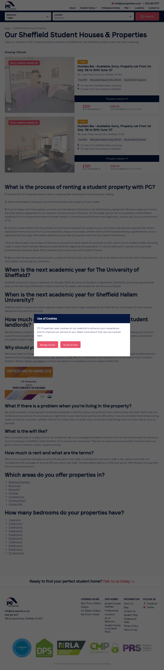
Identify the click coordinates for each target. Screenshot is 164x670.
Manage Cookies (47, 345)
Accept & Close (70, 345)
